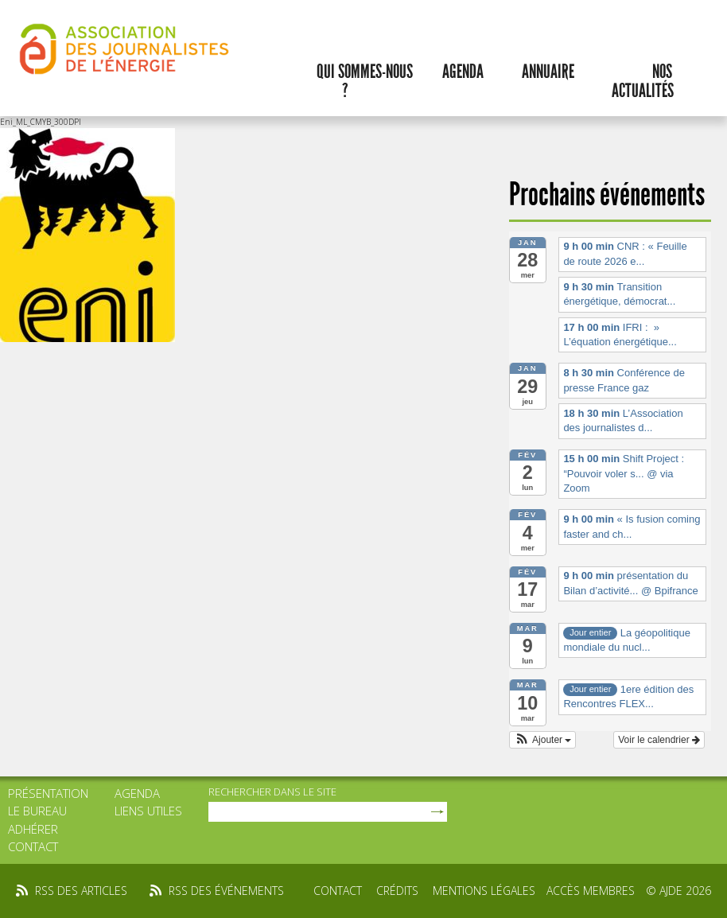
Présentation (48, 793)
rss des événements (226, 890)
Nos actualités (643, 81)
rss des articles (81, 890)
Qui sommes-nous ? (365, 81)
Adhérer (33, 829)
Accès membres (590, 890)
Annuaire (548, 71)
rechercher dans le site (272, 791)
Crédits (397, 890)
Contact (33, 846)
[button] (543, 740)
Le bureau (37, 811)
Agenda (463, 71)
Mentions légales (484, 890)
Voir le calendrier (659, 739)
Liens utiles (148, 811)
